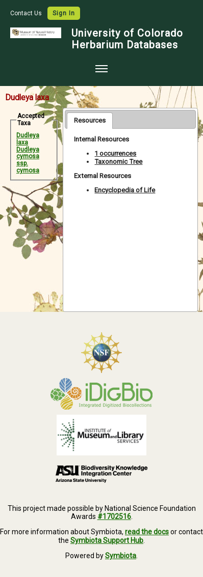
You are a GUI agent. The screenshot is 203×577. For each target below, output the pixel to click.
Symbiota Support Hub (106, 540)
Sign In (64, 13)
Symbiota (120, 556)
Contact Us (26, 13)
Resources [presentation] (90, 120)
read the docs (147, 532)
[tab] (90, 120)
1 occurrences (115, 153)
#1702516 (114, 516)
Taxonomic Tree (118, 161)
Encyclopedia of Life (124, 190)
